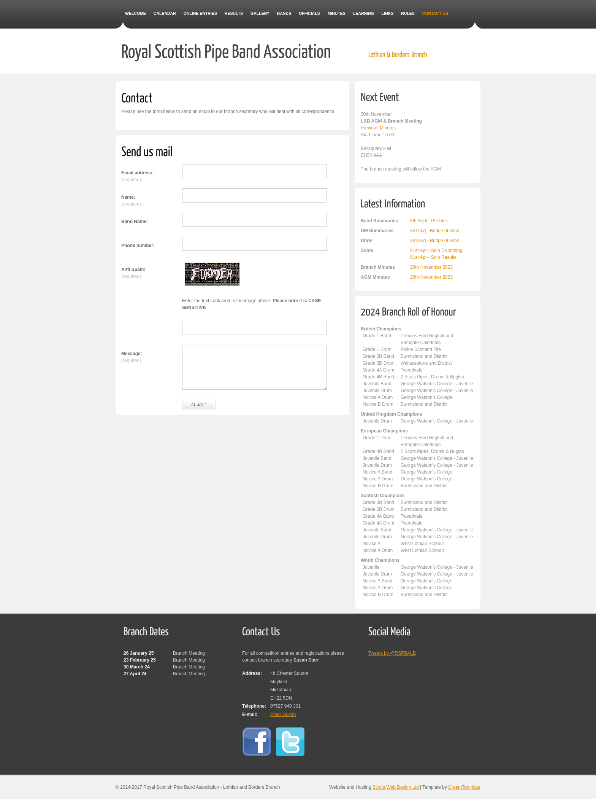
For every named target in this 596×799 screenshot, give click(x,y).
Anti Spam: (133, 269)
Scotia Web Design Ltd (395, 787)
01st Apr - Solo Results (433, 257)
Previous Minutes (378, 128)
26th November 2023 (431, 267)
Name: (128, 197)
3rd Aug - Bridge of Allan (434, 230)
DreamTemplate (464, 787)
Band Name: (134, 221)
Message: (131, 353)
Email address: (137, 172)
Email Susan (283, 714)
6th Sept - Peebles (429, 220)
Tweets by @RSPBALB (392, 653)
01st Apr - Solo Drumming (436, 250)
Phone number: (138, 245)
